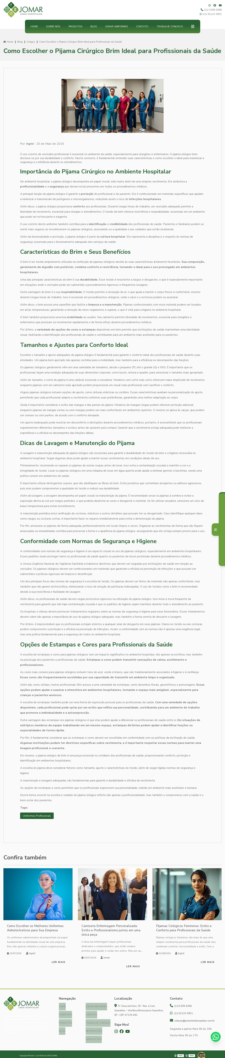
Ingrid (30, 144)
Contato (142, 26)
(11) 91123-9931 (211, 14)
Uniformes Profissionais (38, 816)
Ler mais (58, 962)
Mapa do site (94, 1036)
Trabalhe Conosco (170, 26)
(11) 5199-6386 (211, 10)
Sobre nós (53, 26)
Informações (94, 1029)
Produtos (75, 26)
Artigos (31, 41)
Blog (94, 26)
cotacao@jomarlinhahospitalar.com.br (192, 1021)
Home (34, 26)
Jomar (105, 958)
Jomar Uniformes (116, 26)
